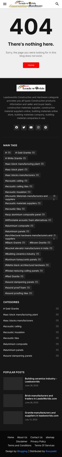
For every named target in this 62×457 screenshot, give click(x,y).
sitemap (50, 437)
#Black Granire (15, 242)
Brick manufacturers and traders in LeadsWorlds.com (41, 397)
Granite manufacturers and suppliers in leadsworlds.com (42, 414)
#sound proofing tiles (18, 293)
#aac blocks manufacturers (22, 175)
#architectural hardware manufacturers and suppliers (30, 237)
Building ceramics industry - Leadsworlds (41, 380)
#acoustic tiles (15, 209)
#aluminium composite (19, 225)
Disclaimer (21, 441)
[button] (4, 4)
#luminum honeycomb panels (23, 259)
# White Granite (15, 158)
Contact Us (36, 437)
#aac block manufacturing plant (24, 164)
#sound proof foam (17, 287)
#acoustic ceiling (16, 180)
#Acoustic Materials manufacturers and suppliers (30, 197)
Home (31, 65)
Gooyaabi (51, 451)
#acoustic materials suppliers (23, 203)
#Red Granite (14, 276)
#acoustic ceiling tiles (18, 186)
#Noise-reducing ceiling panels (24, 270)
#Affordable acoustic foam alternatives (28, 220)
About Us (22, 437)
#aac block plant (16, 169)
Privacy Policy (38, 441)
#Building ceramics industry (22, 254)
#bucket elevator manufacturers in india (28, 248)
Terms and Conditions (19, 445)
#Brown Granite (40, 242)
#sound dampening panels (21, 282)
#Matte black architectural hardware (27, 265)
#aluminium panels (17, 231)
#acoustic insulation (17, 192)
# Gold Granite (25, 152)
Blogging (22, 451)
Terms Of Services (44, 445)
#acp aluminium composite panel (25, 214)
